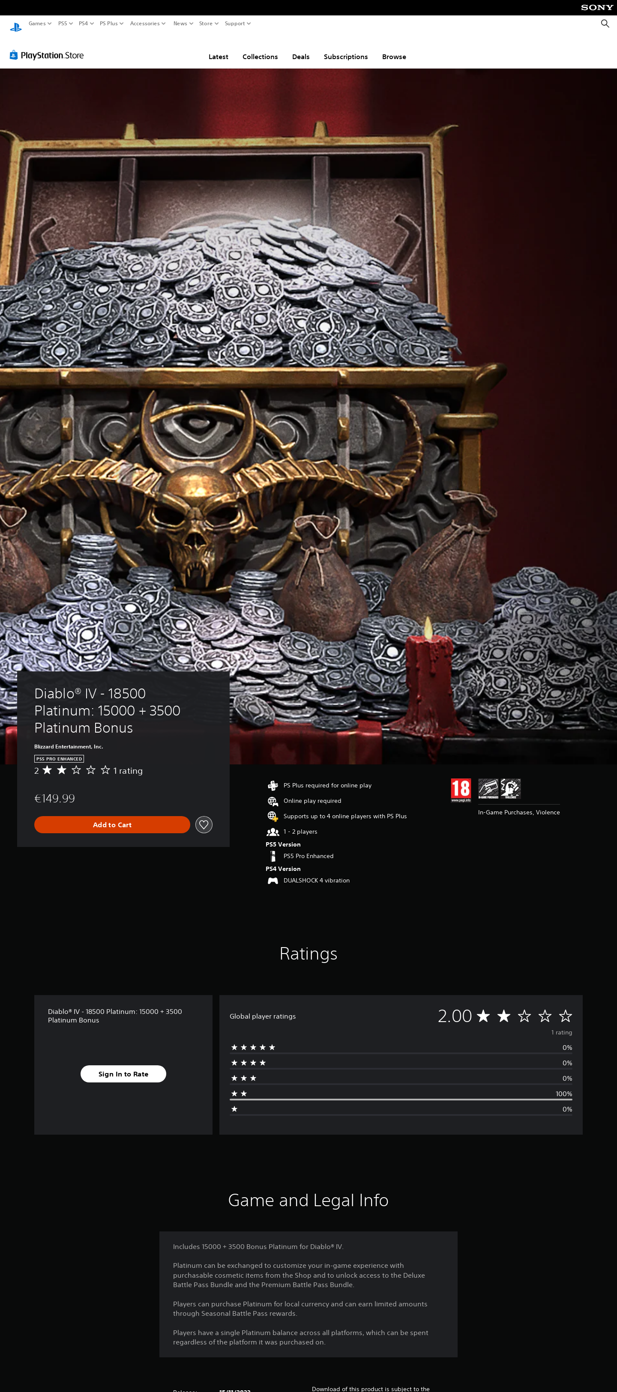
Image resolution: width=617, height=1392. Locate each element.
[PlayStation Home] (16, 23)
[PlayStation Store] (49, 47)
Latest (218, 48)
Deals (301, 48)
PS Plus (109, 23)
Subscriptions (346, 48)
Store (206, 23)
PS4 (83, 23)
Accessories (145, 23)
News (180, 23)
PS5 (62, 23)
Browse (394, 48)
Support (235, 23)
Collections (260, 48)
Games (37, 23)
